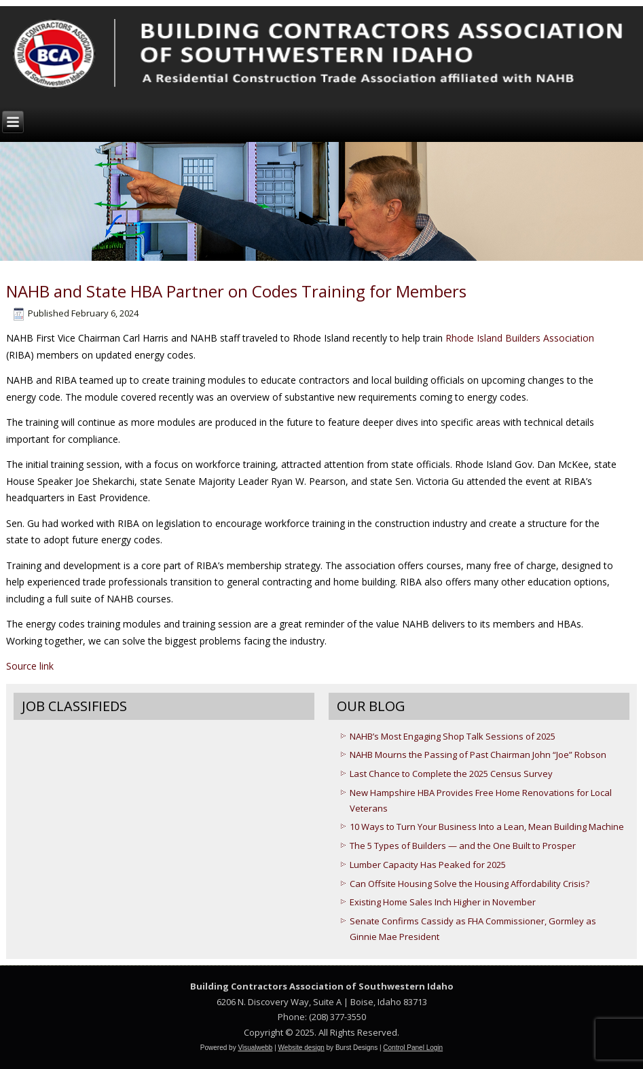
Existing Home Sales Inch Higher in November (443, 902)
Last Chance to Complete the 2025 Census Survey (451, 773)
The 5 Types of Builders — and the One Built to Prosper (463, 845)
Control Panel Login (413, 1047)
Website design (301, 1047)
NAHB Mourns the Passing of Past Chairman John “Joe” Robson (478, 754)
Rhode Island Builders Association (519, 337)
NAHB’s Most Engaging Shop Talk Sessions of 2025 (452, 736)
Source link (30, 665)
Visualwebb (255, 1047)
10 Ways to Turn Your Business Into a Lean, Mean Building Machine (487, 826)
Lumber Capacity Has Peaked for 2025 (428, 864)
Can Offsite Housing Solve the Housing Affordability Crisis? (469, 883)
